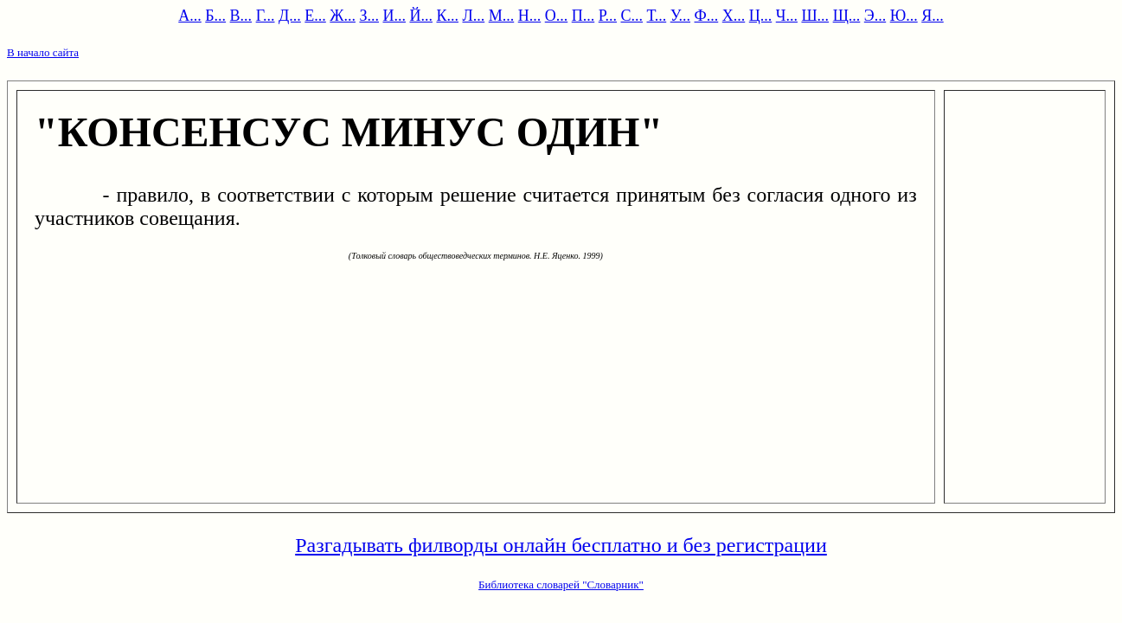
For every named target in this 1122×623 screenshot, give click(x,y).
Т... (657, 15)
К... (447, 15)
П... (583, 15)
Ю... (904, 15)
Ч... (787, 15)
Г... (265, 15)
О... (556, 15)
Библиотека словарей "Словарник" (561, 584)
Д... (290, 15)
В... (241, 15)
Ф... (707, 15)
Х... (734, 15)
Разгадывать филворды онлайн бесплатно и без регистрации (561, 545)
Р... (608, 15)
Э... (875, 15)
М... (502, 15)
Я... (932, 15)
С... (631, 15)
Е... (315, 15)
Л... (473, 15)
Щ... (847, 15)
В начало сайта (43, 52)
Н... (530, 15)
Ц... (761, 15)
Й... (421, 15)
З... (369, 15)
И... (394, 15)
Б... (215, 15)
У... (680, 15)
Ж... (343, 15)
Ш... (815, 15)
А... (190, 15)
